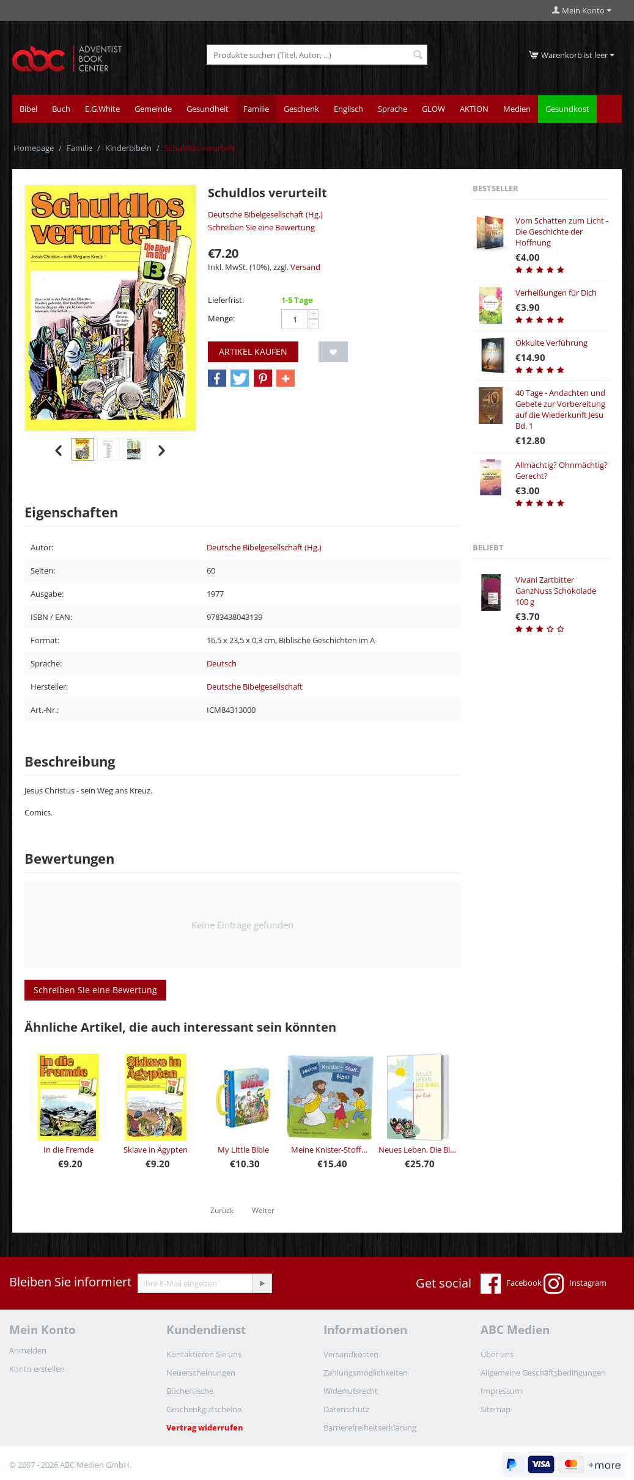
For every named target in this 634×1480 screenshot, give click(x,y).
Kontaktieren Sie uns (203, 1354)
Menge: (221, 318)
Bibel (28, 108)
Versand (305, 266)
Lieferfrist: (226, 299)
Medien (517, 108)
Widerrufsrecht (350, 1390)
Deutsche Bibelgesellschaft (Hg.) (265, 214)
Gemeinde (153, 108)
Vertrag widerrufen (204, 1427)
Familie (256, 108)
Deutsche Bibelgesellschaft (255, 686)
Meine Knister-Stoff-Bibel (330, 1149)
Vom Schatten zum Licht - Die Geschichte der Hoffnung (561, 231)
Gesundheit (207, 108)
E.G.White (102, 108)
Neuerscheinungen (200, 1372)
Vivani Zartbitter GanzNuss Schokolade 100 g (555, 590)
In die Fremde (68, 1149)
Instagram (575, 1284)
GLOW (433, 108)
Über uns (497, 1354)
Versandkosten (350, 1354)
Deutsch (222, 663)
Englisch (348, 108)
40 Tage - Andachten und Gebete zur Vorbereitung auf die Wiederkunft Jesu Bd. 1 (560, 409)
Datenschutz (346, 1409)
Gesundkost (567, 108)
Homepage (33, 147)
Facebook (511, 1284)
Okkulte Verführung (551, 342)
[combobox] (317, 55)
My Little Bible (243, 1149)
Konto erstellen (37, 1368)
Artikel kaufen (253, 351)
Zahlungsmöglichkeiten (365, 1372)
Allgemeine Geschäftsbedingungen (543, 1372)
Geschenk (301, 108)
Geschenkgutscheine (203, 1409)
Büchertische (189, 1390)
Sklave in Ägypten (155, 1149)
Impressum (501, 1390)
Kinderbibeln (128, 147)
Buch (61, 108)
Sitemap (496, 1409)
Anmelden (27, 1350)
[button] (217, 379)
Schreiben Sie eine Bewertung (261, 227)
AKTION (474, 108)
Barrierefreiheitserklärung (369, 1427)
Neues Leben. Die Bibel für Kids (417, 1149)
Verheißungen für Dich (556, 292)
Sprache (392, 108)
